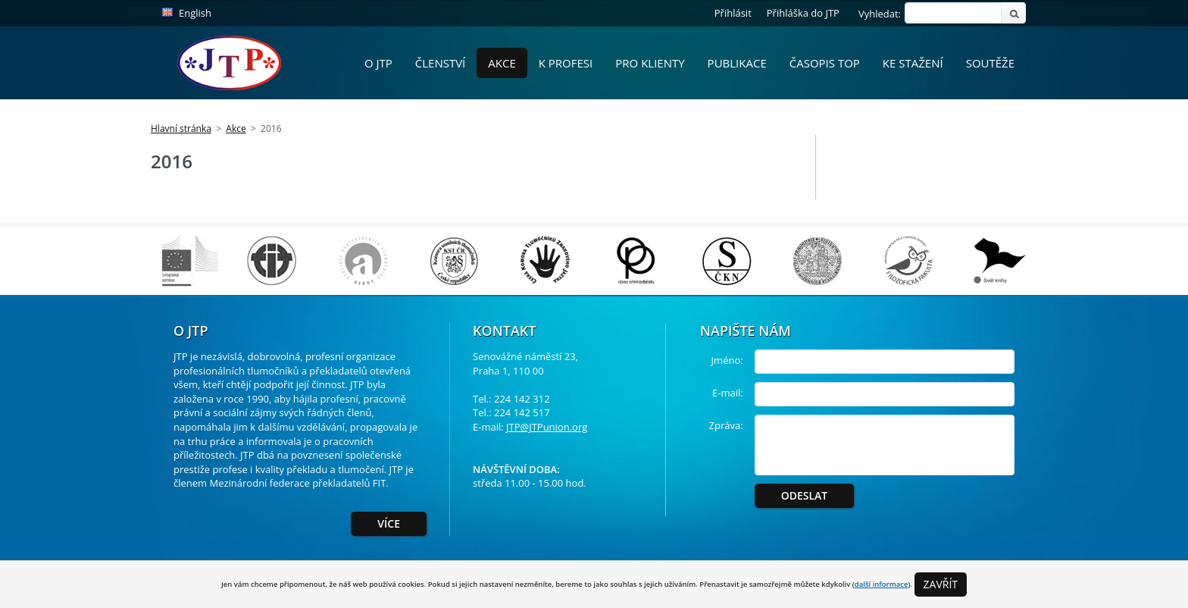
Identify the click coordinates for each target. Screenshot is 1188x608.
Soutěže (990, 63)
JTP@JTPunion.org (546, 427)
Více (388, 523)
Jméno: (727, 360)
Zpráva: (726, 425)
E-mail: (727, 393)
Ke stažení (913, 63)
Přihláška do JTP (803, 13)
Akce (501, 63)
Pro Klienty (649, 63)
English (195, 13)
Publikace (737, 63)
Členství (440, 63)
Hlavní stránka (181, 128)
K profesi (566, 63)
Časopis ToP (824, 63)
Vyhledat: (879, 13)
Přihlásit (733, 13)
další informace (881, 584)
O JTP (378, 63)
